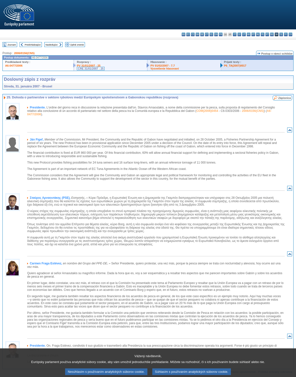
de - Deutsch (202, 34)
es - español (188, 34)
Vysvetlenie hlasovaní (164, 68)
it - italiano (235, 34)
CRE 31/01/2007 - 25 (91, 68)
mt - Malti (253, 34)
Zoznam (12, 44)
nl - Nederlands (258, 34)
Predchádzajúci (33, 44)
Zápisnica (284, 97)
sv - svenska (290, 34)
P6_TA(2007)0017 (235, 65)
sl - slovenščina (281, 34)
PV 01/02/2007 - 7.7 (162, 65)
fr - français (221, 34)
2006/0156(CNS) (24, 53)
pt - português (267, 34)
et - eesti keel (207, 34)
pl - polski (262, 34)
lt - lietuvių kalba (244, 34)
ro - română (272, 34)
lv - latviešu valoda (239, 34)
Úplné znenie (77, 44)
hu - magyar (248, 34)
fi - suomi (286, 34)
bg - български (183, 34)
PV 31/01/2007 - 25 (88, 65)
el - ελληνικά (211, 34)
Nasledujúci (52, 44)
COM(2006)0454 (207, 111)
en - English (216, 34)
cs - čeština (193, 34)
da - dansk (197, 34)
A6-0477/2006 (14, 65)
